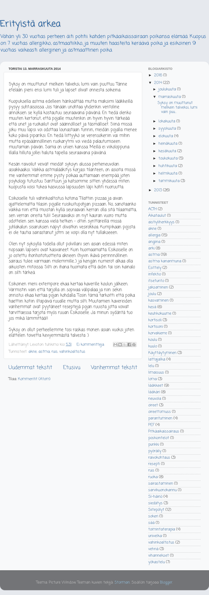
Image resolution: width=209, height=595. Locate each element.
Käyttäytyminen (162, 353)
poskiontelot (158, 438)
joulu (152, 294)
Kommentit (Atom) (34, 379)
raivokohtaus (159, 457)
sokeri (153, 516)
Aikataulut (157, 215)
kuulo (152, 346)
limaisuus (156, 372)
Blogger (166, 582)
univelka (155, 536)
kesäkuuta (167, 151)
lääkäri (154, 392)
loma (152, 379)
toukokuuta (168, 158)
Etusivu (71, 367)
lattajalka (156, 359)
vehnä (153, 549)
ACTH (152, 209)
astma (44, 351)
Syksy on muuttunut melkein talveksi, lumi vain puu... (177, 107)
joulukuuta (167, 89)
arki (151, 248)
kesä (152, 307)
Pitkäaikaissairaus (163, 431)
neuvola (154, 399)
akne (32, 351)
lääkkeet (155, 385)
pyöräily (154, 451)
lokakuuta (167, 121)
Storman (122, 582)
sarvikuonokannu (162, 490)
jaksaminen (158, 287)
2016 (158, 75)
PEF (151, 425)
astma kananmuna (164, 261)
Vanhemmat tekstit (114, 367)
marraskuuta (170, 97)
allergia (154, 235)
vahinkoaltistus (72, 351)
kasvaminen (158, 300)
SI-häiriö (155, 496)
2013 (158, 190)
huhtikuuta (168, 166)
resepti (154, 464)
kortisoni (155, 327)
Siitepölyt (156, 510)
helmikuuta (168, 173)
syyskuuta (167, 128)
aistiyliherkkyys (161, 222)
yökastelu (156, 562)
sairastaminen (160, 483)
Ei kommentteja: (91, 344)
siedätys (155, 503)
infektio (154, 274)
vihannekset (158, 555)
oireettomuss (159, 412)
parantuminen (160, 418)
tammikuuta (169, 181)
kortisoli (155, 320)
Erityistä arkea (30, 24)
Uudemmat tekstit (30, 367)
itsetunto (156, 281)
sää (151, 523)
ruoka (153, 477)
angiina (154, 242)
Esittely (154, 268)
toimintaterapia (161, 529)
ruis (55, 351)
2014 (158, 83)
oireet (153, 405)
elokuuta (166, 136)
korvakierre (157, 333)
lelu (151, 366)
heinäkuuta (168, 143)
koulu (152, 340)
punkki (153, 444)
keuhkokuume (159, 313)
